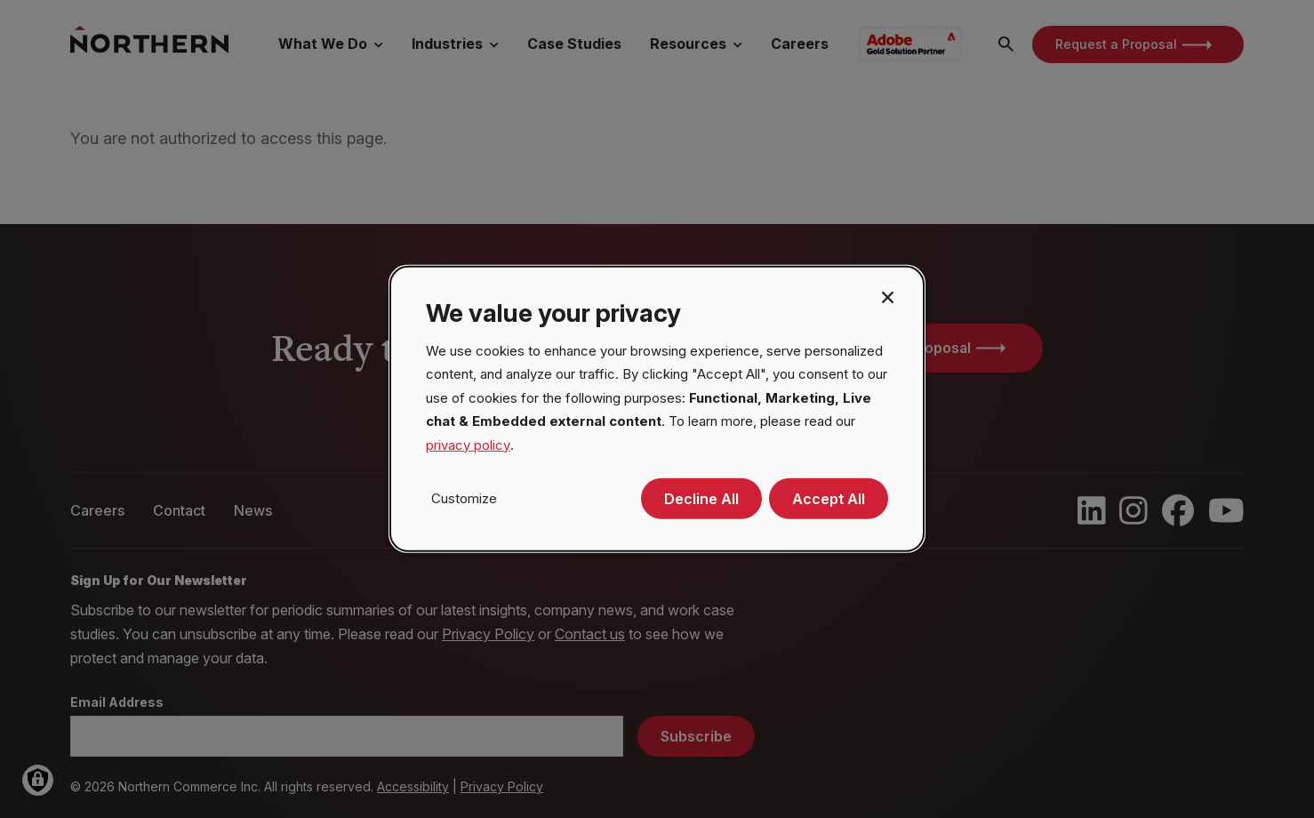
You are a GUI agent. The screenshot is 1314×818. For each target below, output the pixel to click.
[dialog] (657, 409)
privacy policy (468, 445)
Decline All (701, 499)
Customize (464, 498)
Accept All (828, 499)
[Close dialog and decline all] (887, 296)
